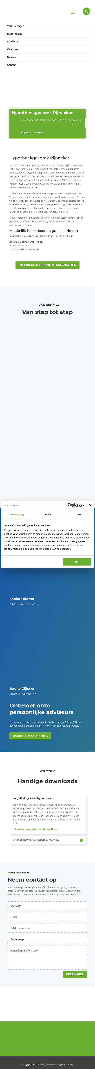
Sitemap (70, 1065)
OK (77, 562)
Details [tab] (47, 514)
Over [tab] (78, 514)
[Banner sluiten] (90, 505)
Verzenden (75, 974)
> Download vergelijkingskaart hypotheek (35, 829)
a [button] (73, 12)
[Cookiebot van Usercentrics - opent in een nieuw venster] (70, 505)
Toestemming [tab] (16, 514)
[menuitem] (47, 26)
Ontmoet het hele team (28, 736)
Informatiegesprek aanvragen (47, 265)
